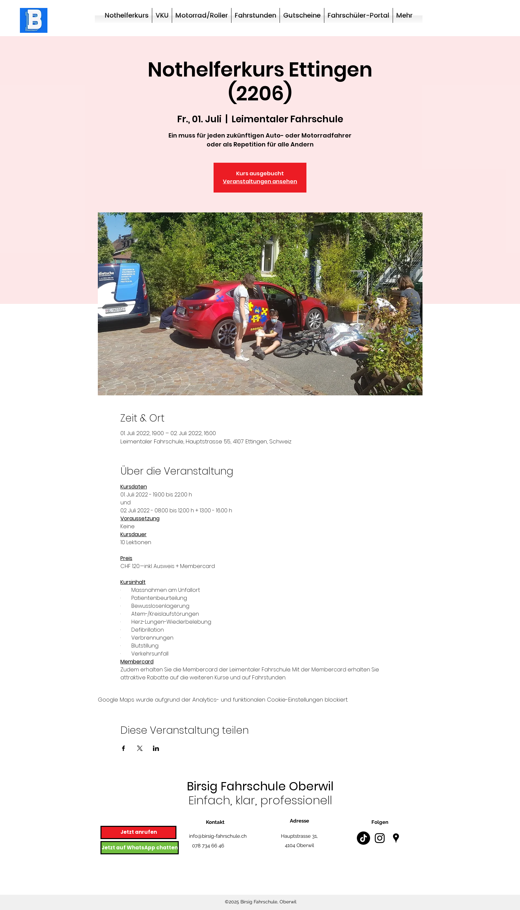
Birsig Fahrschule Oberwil (260, 786)
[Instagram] (379, 838)
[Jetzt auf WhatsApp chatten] (139, 847)
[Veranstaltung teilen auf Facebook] (123, 748)
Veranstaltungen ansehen (260, 181)
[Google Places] (396, 838)
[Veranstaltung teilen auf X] (140, 748)
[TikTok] (363, 838)
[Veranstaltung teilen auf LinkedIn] (156, 748)
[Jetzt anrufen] (138, 832)
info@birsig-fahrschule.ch (218, 836)
